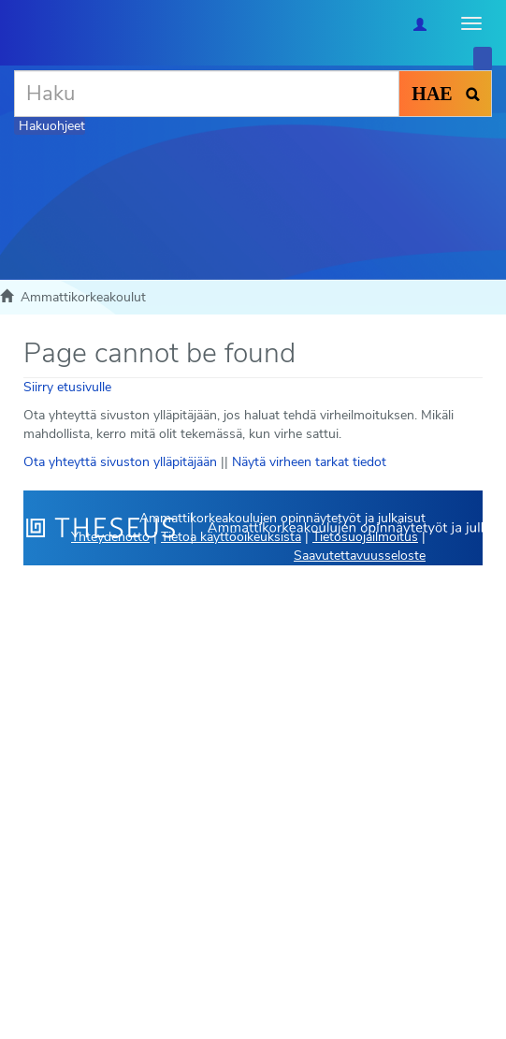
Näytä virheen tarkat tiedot (309, 462)
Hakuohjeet (52, 126)
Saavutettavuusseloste (360, 555)
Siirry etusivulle (67, 387)
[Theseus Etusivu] (14, 23)
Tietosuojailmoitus (365, 537)
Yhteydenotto (110, 537)
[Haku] (206, 93)
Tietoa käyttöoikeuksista (231, 537)
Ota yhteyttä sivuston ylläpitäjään (120, 462)
